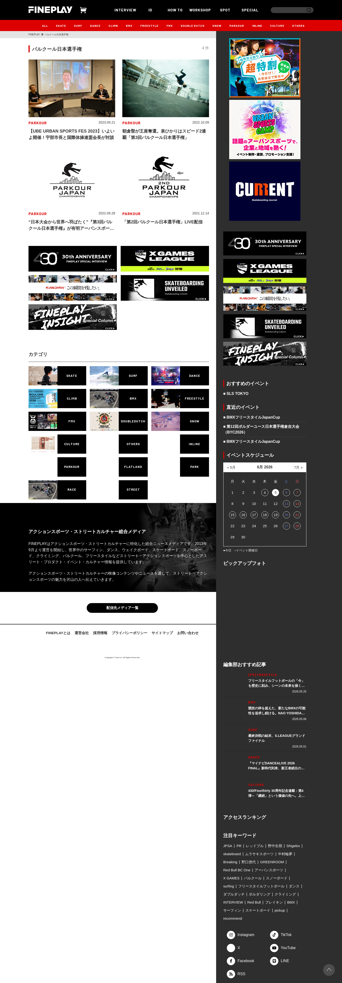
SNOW (217, 25)
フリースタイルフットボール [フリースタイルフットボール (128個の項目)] (261, 886)
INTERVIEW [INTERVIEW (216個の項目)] (233, 902)
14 (297, 504)
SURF (78, 25)
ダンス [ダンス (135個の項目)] (294, 886)
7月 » (298, 467)
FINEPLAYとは (58, 633)
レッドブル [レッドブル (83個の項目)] (255, 846)
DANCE (95, 25)
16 (243, 515)
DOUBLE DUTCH (192, 25)
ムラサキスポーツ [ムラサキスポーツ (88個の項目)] (259, 854)
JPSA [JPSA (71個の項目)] (227, 846)
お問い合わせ (188, 633)
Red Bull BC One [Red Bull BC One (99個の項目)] (236, 870)
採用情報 (100, 633)
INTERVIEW (125, 10)
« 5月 (231, 467)
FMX (169, 25)
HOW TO (175, 10)
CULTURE (277, 25)
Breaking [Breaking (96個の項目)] (230, 862)
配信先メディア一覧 (122, 608)
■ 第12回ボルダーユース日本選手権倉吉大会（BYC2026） (261, 429)
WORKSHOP (200, 10)
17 (254, 515)
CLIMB (113, 25)
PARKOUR (236, 25)
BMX (129, 25)
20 (286, 515)
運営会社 (82, 633)
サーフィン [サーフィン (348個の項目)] (232, 910)
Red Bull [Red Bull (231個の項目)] (254, 902)
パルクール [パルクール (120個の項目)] (253, 878)
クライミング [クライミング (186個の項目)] (285, 894)
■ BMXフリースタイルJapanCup (251, 417)
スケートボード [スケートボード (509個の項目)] (257, 910)
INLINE (257, 25)
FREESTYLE (149, 25)
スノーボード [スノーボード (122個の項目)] (276, 878)
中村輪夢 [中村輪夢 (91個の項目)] (285, 854)
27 (286, 526)
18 (265, 515)
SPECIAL (250, 10)
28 (297, 526)
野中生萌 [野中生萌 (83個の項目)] (275, 846)
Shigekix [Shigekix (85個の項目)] (293, 846)
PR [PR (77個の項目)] (239, 846)
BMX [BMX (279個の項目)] (291, 902)
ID (150, 10)
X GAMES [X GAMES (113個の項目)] (231, 878)
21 (297, 515)
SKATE (61, 25)
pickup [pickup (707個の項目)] (280, 910)
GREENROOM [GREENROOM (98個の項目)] (272, 862)
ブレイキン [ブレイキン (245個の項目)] (274, 902)
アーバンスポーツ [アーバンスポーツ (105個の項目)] (269, 870)
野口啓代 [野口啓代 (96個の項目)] (249, 862)
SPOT (225, 10)
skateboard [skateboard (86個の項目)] (232, 854)
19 (276, 515)
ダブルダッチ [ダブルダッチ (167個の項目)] (234, 894)
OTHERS (298, 25)
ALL (45, 25)
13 (286, 504)
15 (232, 515)
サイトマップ (162, 633)
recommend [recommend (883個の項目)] (232, 918)
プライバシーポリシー (129, 633)
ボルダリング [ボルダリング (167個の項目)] (259, 894)
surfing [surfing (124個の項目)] (228, 886)
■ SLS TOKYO (235, 394)
